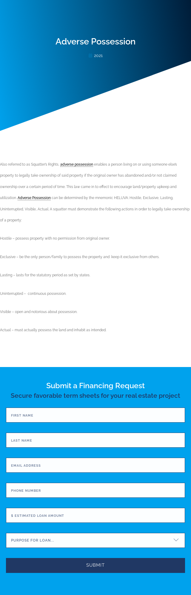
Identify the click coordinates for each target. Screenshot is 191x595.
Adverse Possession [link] (34, 198)
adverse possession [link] (76, 164)
